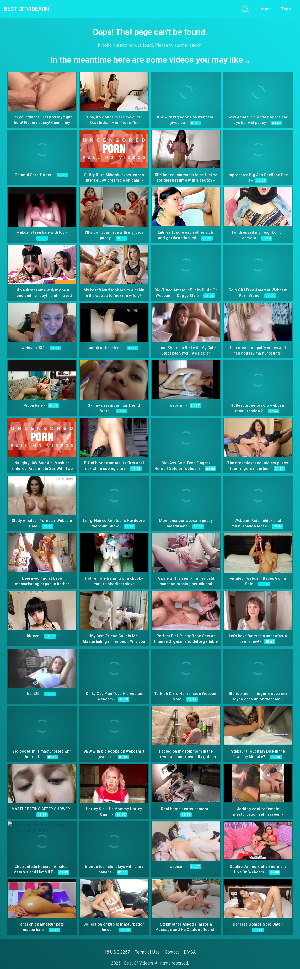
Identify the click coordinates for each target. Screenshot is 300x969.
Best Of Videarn (34, 9)
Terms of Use (147, 952)
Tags (286, 9)
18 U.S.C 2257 (117, 952)
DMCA (190, 952)
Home (265, 9)
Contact (172, 952)
